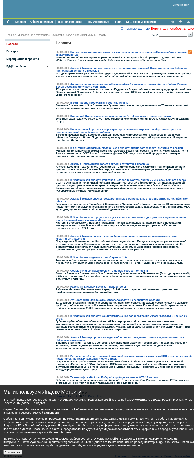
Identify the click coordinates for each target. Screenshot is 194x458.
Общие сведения (41, 21)
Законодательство (70, 21)
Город (118, 21)
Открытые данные (135, 28)
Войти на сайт (181, 4)
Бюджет (11, 29)
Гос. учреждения (98, 21)
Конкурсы (13, 51)
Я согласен (12, 452)
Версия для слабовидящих (172, 28)
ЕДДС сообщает (17, 66)
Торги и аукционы (33, 29)
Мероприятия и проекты (22, 59)
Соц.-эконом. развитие (141, 21)
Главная (20, 21)
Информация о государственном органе (41, 35)
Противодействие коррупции (69, 29)
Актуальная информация (80, 35)
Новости (102, 35)
